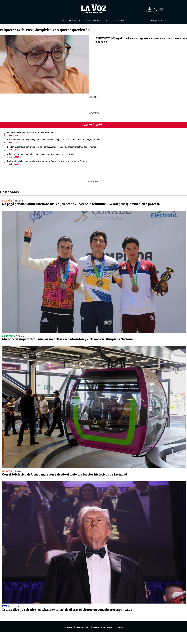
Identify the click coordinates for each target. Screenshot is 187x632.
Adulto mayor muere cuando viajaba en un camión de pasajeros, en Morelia (41, 154)
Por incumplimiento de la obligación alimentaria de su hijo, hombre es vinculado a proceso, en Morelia (53, 139)
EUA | (5, 606)
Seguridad (98, 21)
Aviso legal (67, 627)
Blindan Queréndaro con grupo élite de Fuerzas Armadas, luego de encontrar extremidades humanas (53, 147)
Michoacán (74, 21)
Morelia (86, 21)
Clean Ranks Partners (102, 627)
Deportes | (9, 335)
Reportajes (120, 21)
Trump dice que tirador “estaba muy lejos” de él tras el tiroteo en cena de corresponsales (67, 609)
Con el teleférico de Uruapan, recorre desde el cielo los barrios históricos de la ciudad (64, 474)
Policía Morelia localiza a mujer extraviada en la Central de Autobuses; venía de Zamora (47, 161)
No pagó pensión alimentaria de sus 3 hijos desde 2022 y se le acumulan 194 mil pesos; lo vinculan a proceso (81, 204)
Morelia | (8, 200)
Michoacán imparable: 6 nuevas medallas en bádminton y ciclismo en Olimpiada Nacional (68, 339)
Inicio (63, 21)
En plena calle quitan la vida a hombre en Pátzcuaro (30, 132)
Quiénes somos (82, 627)
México (109, 21)
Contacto (120, 627)
